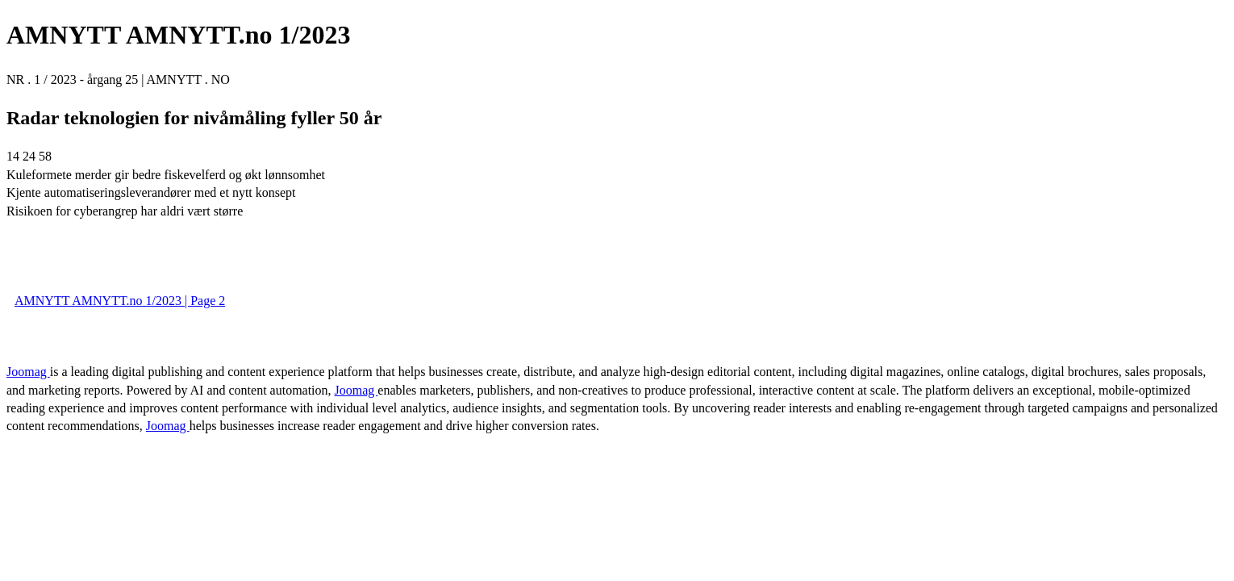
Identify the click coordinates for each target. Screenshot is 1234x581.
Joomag (28, 371)
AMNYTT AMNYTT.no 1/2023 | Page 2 (120, 300)
